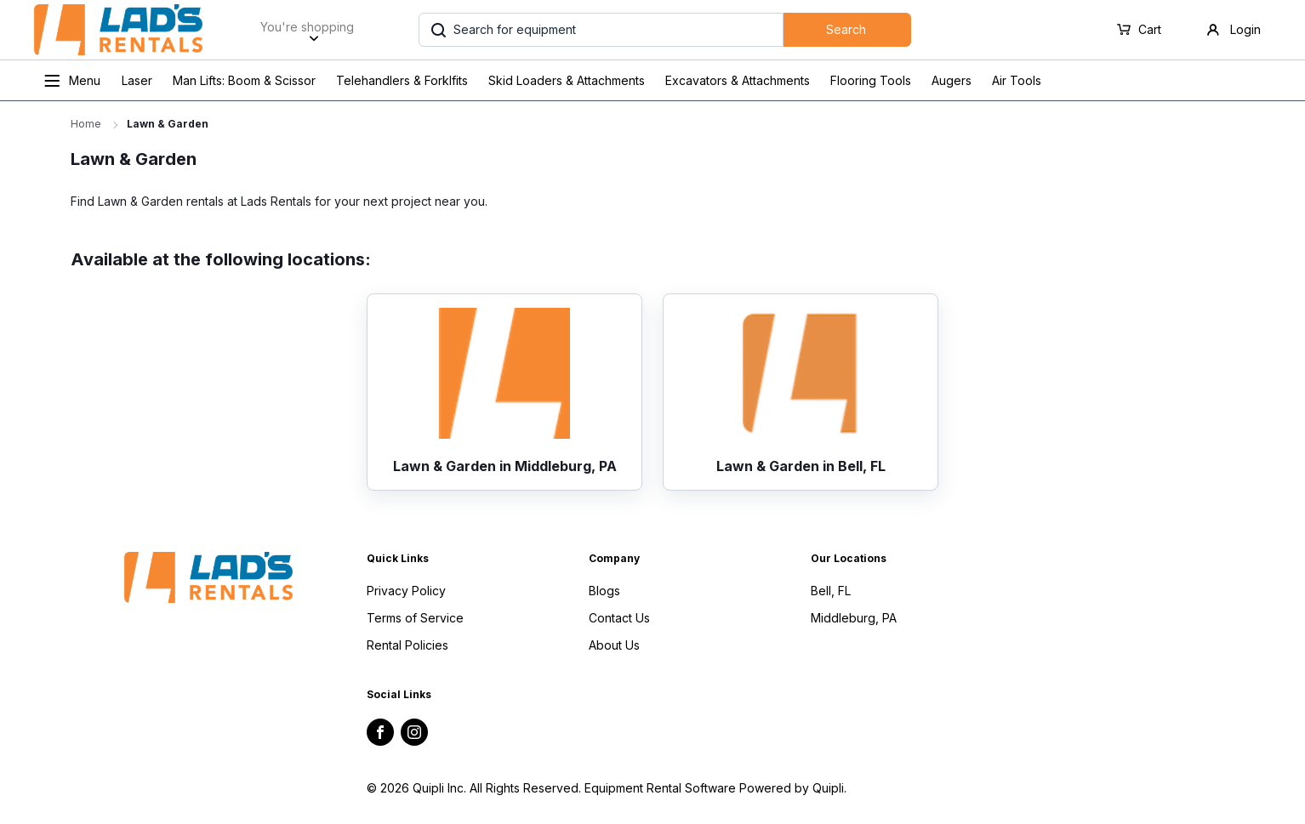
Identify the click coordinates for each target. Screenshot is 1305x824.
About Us (614, 645)
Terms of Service (415, 618)
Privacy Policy (406, 590)
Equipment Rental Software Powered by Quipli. (715, 788)
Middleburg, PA (854, 618)
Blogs (604, 590)
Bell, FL (831, 590)
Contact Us (619, 618)
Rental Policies (407, 645)
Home (86, 123)
